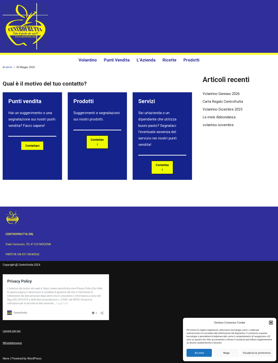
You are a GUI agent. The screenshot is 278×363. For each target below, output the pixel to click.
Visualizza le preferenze (257, 352)
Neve (6, 358)
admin (8, 67)
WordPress (34, 358)
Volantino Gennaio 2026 (221, 94)
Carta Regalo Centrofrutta (223, 101)
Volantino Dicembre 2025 (222, 109)
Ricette (169, 60)
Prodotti (191, 60)
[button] (271, 322)
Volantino (88, 60)
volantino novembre (218, 125)
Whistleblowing (12, 343)
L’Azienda (146, 60)
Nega (226, 352)
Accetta (199, 352)
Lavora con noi (12, 331)
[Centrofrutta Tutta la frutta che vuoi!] (25, 26)
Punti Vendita (117, 60)
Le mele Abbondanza (219, 117)
